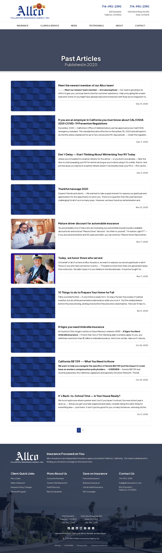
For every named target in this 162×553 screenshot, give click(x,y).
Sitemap (58, 545)
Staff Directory (53, 487)
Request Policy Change (21, 487)
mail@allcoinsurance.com (130, 483)
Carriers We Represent (57, 483)
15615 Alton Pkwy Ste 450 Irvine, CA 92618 (91, 517)
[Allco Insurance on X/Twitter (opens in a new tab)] (73, 528)
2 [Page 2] (83, 430)
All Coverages (89, 491)
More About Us (57, 473)
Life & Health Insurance (93, 487)
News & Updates (54, 491)
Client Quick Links (23, 473)
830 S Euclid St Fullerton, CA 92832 (127, 488)
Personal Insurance (91, 478)
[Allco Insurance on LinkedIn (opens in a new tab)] (77, 528)
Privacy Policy (82, 545)
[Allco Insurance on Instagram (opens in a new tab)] (85, 528)
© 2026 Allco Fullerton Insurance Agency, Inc (81, 538)
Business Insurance (91, 483)
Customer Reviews (55, 478)
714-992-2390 (111, 6)
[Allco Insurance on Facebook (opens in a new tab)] (69, 528)
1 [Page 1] (78, 430)
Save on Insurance (95, 473)
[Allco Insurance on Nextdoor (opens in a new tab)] (89, 528)
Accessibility (68, 545)
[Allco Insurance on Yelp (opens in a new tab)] (93, 528)
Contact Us (126, 473)
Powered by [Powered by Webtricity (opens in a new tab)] (99, 545)
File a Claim (16, 478)
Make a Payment (18, 483)
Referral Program (18, 491)
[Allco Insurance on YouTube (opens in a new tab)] (81, 528)
